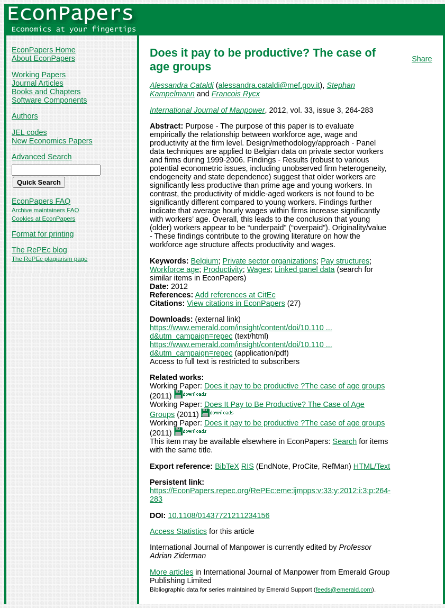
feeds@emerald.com (344, 589)
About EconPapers (43, 58)
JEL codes (29, 132)
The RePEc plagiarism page (49, 259)
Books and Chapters (46, 91)
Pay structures (345, 261)
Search (345, 441)
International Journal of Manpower (207, 110)
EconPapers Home (44, 50)
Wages (258, 269)
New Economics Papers (52, 141)
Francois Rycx (236, 93)
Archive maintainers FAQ (45, 210)
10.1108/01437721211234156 (218, 515)
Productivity (222, 269)
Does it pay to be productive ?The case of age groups (294, 386)
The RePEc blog (39, 250)
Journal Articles (37, 83)
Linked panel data (305, 269)
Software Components (49, 100)
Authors (25, 116)
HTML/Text (371, 466)
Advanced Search (42, 156)
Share (422, 59)
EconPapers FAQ (41, 201)
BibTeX (227, 466)
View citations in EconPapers (236, 303)
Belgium (205, 261)
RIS (247, 466)
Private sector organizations (270, 261)
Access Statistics (178, 531)
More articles (171, 572)
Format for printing (43, 234)
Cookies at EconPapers (43, 218)
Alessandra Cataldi (182, 85)
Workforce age (174, 269)
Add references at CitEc (235, 295)
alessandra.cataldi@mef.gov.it (269, 85)
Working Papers (39, 74)
